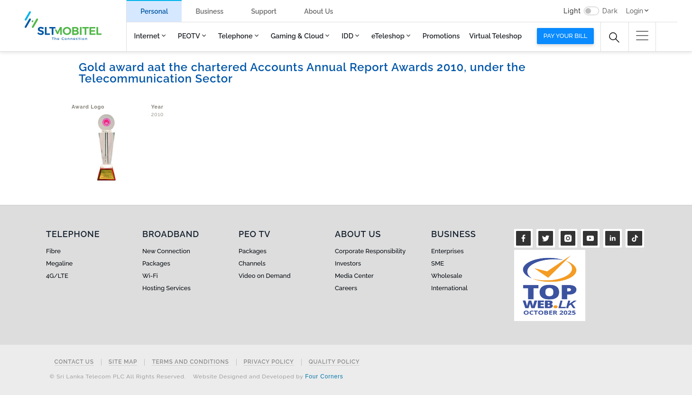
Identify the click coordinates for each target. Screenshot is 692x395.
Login (634, 11)
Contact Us (74, 362)
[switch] (591, 11)
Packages (156, 263)
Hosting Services (166, 288)
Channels (252, 263)
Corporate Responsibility (370, 251)
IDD (347, 36)
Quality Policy (334, 362)
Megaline (59, 263)
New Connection (166, 251)
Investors (348, 263)
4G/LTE (57, 275)
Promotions (441, 36)
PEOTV (189, 36)
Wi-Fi (150, 275)
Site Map (123, 362)
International (449, 288)
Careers (346, 288)
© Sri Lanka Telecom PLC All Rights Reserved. (118, 376)
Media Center (354, 275)
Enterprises (447, 251)
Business (209, 11)
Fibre (53, 251)
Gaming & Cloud (297, 36)
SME (437, 263)
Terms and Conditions (190, 362)
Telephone (235, 36)
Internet (147, 36)
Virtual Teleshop (495, 36)
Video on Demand (265, 275)
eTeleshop (388, 36)
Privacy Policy (269, 362)
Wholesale (446, 275)
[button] (642, 35)
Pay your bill (566, 35)
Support (264, 11)
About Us (318, 11)
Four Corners (324, 376)
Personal (154, 11)
